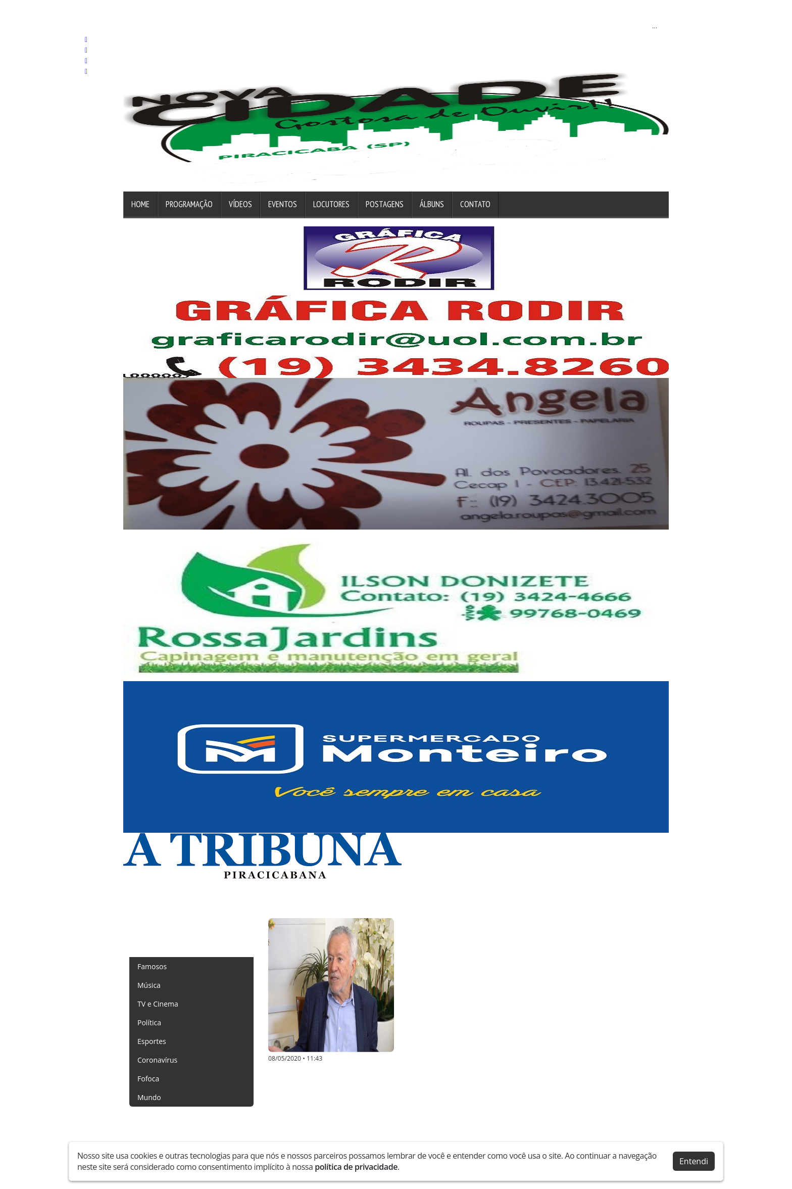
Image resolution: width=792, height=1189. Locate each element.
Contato (475, 204)
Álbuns (432, 204)
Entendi (693, 1161)
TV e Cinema (157, 1004)
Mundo (149, 1097)
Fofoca (148, 1078)
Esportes (151, 1041)
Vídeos (240, 204)
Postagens (385, 204)
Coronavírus (157, 1060)
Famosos (152, 966)
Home (140, 204)
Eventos (282, 204)
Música (149, 985)
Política (149, 1022)
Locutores (331, 204)
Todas (147, 948)
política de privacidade (356, 1166)
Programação (189, 204)
